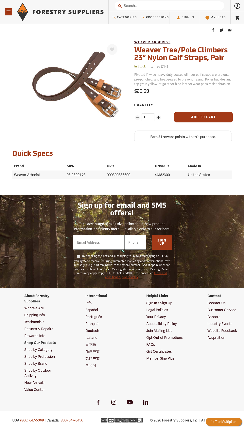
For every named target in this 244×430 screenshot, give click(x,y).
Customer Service (221, 310)
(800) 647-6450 (71, 420)
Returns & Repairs (38, 329)
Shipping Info (34, 315)
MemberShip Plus (160, 358)
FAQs (150, 344)
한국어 (90, 365)
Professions (154, 17)
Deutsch (92, 330)
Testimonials (34, 322)
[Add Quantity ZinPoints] (158, 117)
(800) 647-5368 (32, 420)
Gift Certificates (159, 351)
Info (88, 303)
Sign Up (161, 242)
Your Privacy (156, 316)
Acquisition (216, 337)
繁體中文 (92, 358)
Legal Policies (157, 310)
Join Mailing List (159, 330)
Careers (213, 316)
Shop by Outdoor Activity (37, 373)
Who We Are (34, 308)
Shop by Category (38, 349)
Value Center (34, 389)
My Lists (215, 17)
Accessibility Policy (161, 323)
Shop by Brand (35, 363)
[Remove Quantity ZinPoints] (137, 117)
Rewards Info (34, 335)
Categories (124, 17)
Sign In (185, 17)
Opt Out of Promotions (164, 337)
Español (91, 310)
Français (92, 323)
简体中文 (92, 351)
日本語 (90, 344)
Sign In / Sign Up (159, 303)
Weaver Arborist (152, 42)
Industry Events (219, 323)
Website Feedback (222, 330)
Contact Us (216, 303)
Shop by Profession (39, 356)
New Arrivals (34, 382)
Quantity (143, 105)
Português (93, 316)
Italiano (91, 337)
